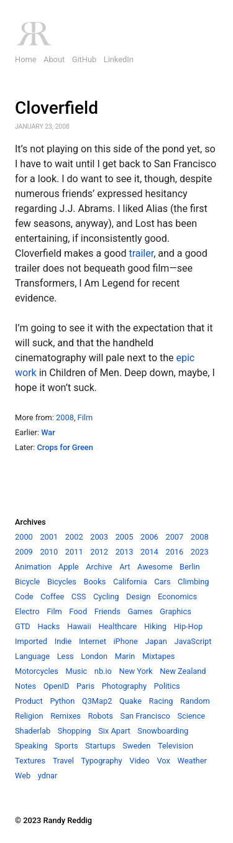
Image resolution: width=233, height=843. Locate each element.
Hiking (155, 626)
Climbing (193, 581)
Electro (27, 611)
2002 (74, 536)
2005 (125, 536)
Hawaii (79, 626)
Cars (162, 581)
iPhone (125, 641)
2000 (24, 536)
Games (139, 611)
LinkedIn (119, 59)
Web (22, 775)
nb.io (103, 671)
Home (25, 59)
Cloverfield (56, 108)
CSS (78, 596)
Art (124, 566)
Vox (163, 760)
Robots (100, 716)
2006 (149, 536)
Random (195, 701)
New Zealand (183, 671)
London (94, 656)
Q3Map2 (97, 701)
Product (29, 701)
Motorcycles (36, 671)
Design (138, 596)
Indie (63, 641)
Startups (100, 745)
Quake (130, 701)
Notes (25, 686)
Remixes (65, 716)
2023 (200, 551)
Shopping (74, 730)
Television (175, 745)
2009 (24, 551)
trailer (141, 253)
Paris (85, 686)
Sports (66, 745)
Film (85, 417)
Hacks (48, 626)
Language (32, 656)
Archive (99, 566)
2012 (99, 551)
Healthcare (117, 626)
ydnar (48, 775)
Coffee (52, 596)
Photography (124, 686)
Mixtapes (158, 656)
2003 (99, 536)
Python (62, 701)
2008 (65, 417)
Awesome (154, 566)
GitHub (84, 59)
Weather (191, 760)
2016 (174, 551)
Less (65, 656)
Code (24, 596)
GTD (22, 626)
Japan (156, 641)
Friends (107, 611)
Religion (29, 716)
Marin (125, 656)
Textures (30, 760)
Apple (68, 566)
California (130, 581)
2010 (49, 551)
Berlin (189, 566)
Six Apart (114, 730)
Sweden (136, 745)
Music (77, 671)
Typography (101, 760)
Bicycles (61, 581)
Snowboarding (162, 730)
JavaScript (192, 641)
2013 (125, 551)
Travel (63, 760)
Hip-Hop (188, 626)
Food (78, 611)
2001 (49, 536)
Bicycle (27, 581)
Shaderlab (32, 730)
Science (191, 716)
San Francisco (145, 716)
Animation (33, 566)
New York (136, 671)
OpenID (56, 686)
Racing (161, 701)
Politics (167, 686)
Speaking (31, 745)
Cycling (106, 596)
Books (95, 581)
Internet (92, 641)
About (54, 59)
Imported (31, 641)
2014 (149, 551)
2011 (74, 551)
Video (139, 760)
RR (33, 33)
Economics (177, 596)
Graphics (175, 611)
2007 (174, 536)
